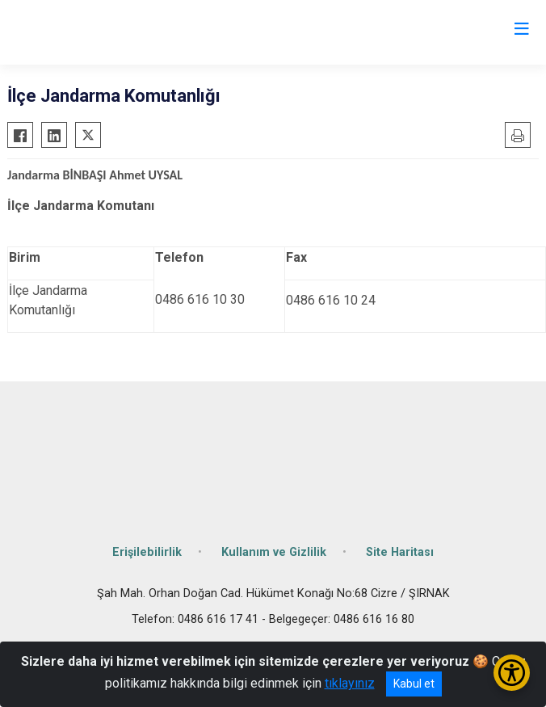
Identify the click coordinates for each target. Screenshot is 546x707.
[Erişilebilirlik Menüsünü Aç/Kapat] (512, 672)
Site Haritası (400, 552)
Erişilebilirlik (147, 552)
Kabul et (414, 683)
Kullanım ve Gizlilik (273, 552)
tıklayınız (350, 683)
